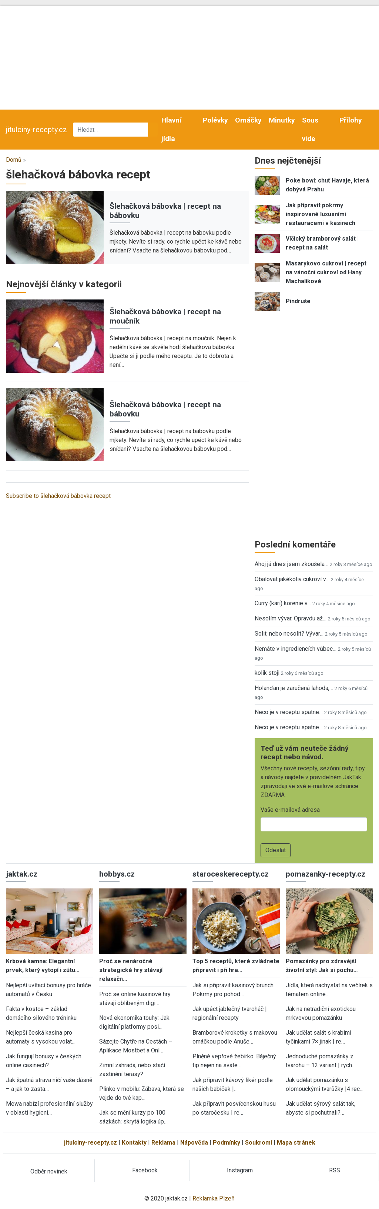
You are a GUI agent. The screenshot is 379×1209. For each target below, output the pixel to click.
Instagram (240, 1170)
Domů (13, 159)
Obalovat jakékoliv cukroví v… (292, 579)
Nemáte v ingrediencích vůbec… (295, 648)
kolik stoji (267, 672)
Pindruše (298, 301)
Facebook (145, 1170)
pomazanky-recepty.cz (325, 874)
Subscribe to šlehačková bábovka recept (58, 495)
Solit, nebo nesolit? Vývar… (289, 633)
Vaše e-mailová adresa (290, 809)
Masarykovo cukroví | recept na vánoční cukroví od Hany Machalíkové (326, 272)
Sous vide (310, 129)
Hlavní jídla (171, 129)
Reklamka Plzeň (213, 1198)
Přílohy (350, 120)
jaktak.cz (21, 874)
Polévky (215, 120)
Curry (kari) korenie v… (283, 603)
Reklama (163, 1142)
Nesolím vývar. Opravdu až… (290, 618)
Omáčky (248, 120)
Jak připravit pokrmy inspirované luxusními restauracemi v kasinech (320, 214)
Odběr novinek (48, 1171)
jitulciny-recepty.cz (36, 129)
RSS (334, 1170)
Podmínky (226, 1142)
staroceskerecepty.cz (230, 874)
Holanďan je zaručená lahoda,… (294, 687)
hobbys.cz (117, 874)
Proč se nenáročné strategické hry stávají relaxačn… (130, 970)
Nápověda (194, 1142)
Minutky (282, 120)
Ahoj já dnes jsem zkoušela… (291, 563)
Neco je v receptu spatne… (289, 712)
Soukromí (258, 1142)
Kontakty (134, 1142)
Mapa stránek (296, 1142)
